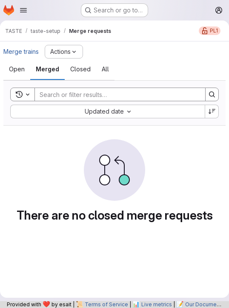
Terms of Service (106, 304)
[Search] (116, 94)
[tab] (16, 69)
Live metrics (156, 304)
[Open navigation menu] (23, 10)
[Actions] (64, 52)
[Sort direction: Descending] (212, 111)
